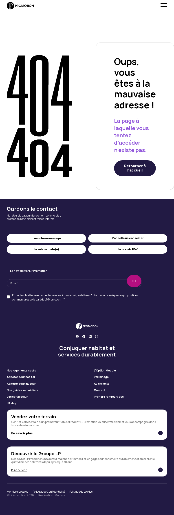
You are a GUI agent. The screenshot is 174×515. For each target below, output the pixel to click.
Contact (99, 390)
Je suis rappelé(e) (46, 249)
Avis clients (101, 383)
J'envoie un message (46, 238)
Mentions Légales (17, 491)
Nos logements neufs (21, 370)
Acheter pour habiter (21, 377)
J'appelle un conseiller (128, 238)
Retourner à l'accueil (135, 168)
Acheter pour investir (21, 383)
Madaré (60, 495)
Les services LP (17, 396)
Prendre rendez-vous (109, 396)
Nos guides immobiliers (22, 390)
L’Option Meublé (105, 370)
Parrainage (101, 377)
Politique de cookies (81, 491)
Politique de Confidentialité (49, 491)
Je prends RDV (128, 249)
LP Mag (11, 403)
